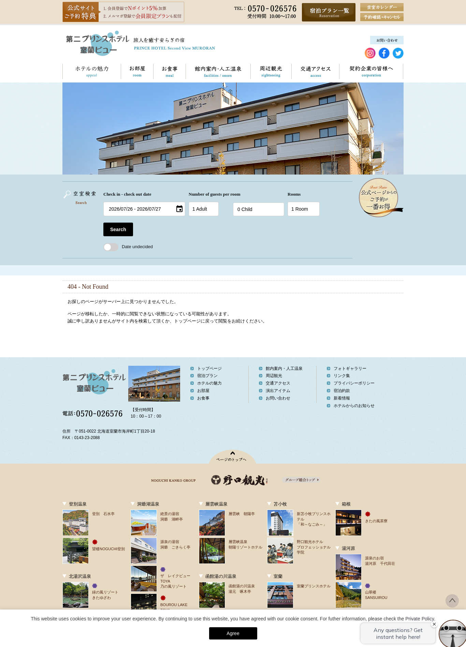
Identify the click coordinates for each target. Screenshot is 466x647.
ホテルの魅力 (91, 71)
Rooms (294, 194)
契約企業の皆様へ (371, 71)
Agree (233, 633)
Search (118, 229)
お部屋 (137, 71)
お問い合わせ (278, 398)
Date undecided (128, 246)
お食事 (169, 71)
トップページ (209, 368)
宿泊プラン (207, 375)
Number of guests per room (209, 194)
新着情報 (342, 398)
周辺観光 (270, 71)
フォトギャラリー (350, 368)
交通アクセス (315, 71)
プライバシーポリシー (354, 383)
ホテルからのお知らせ (354, 405)
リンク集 (342, 375)
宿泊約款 (342, 390)
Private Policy (419, 618)
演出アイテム (278, 390)
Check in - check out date (127, 194)
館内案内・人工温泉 (218, 71)
